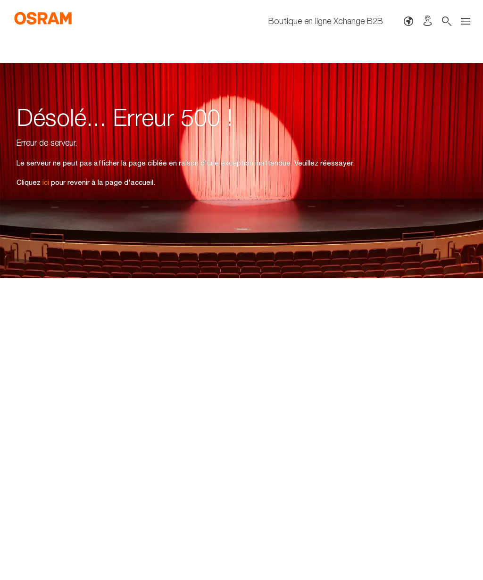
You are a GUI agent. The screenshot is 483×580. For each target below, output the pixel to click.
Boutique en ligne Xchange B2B (325, 21)
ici (45, 182)
